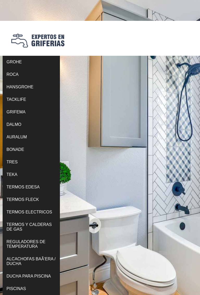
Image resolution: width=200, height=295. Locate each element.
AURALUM (17, 137)
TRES (12, 162)
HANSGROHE (20, 87)
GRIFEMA (16, 112)
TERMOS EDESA (23, 187)
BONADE (15, 149)
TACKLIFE (16, 99)
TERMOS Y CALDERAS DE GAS (29, 226)
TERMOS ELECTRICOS (29, 212)
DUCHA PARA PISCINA (29, 276)
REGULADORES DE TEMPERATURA (26, 244)
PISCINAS (16, 288)
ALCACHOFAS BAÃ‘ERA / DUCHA (31, 261)
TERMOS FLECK (23, 199)
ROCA (12, 74)
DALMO (14, 124)
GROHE (14, 62)
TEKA (12, 174)
